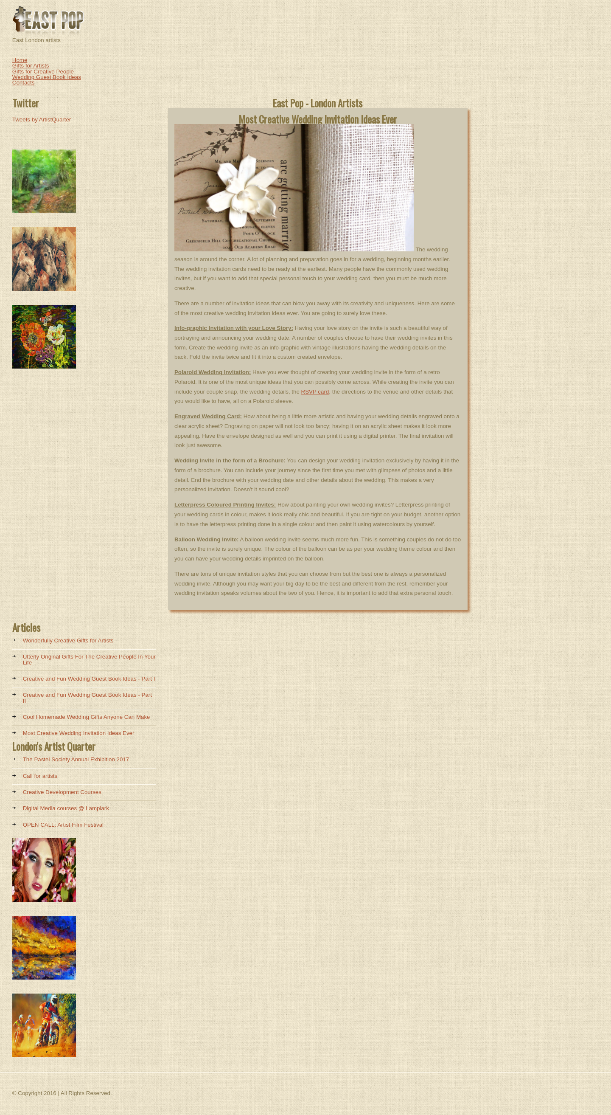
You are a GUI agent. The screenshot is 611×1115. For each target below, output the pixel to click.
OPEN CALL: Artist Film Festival (63, 825)
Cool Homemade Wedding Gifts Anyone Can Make (86, 717)
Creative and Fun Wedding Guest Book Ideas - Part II (87, 698)
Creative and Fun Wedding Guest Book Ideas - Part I (89, 678)
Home (20, 60)
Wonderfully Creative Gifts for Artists (68, 640)
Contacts (23, 82)
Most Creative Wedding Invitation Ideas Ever (79, 733)
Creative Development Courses (62, 792)
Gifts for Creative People (43, 71)
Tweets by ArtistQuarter (41, 119)
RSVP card (315, 392)
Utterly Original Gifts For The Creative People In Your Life (89, 659)
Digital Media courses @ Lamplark (66, 808)
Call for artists (40, 776)
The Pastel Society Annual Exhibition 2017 (76, 759)
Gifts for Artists (30, 65)
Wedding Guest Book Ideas (46, 77)
